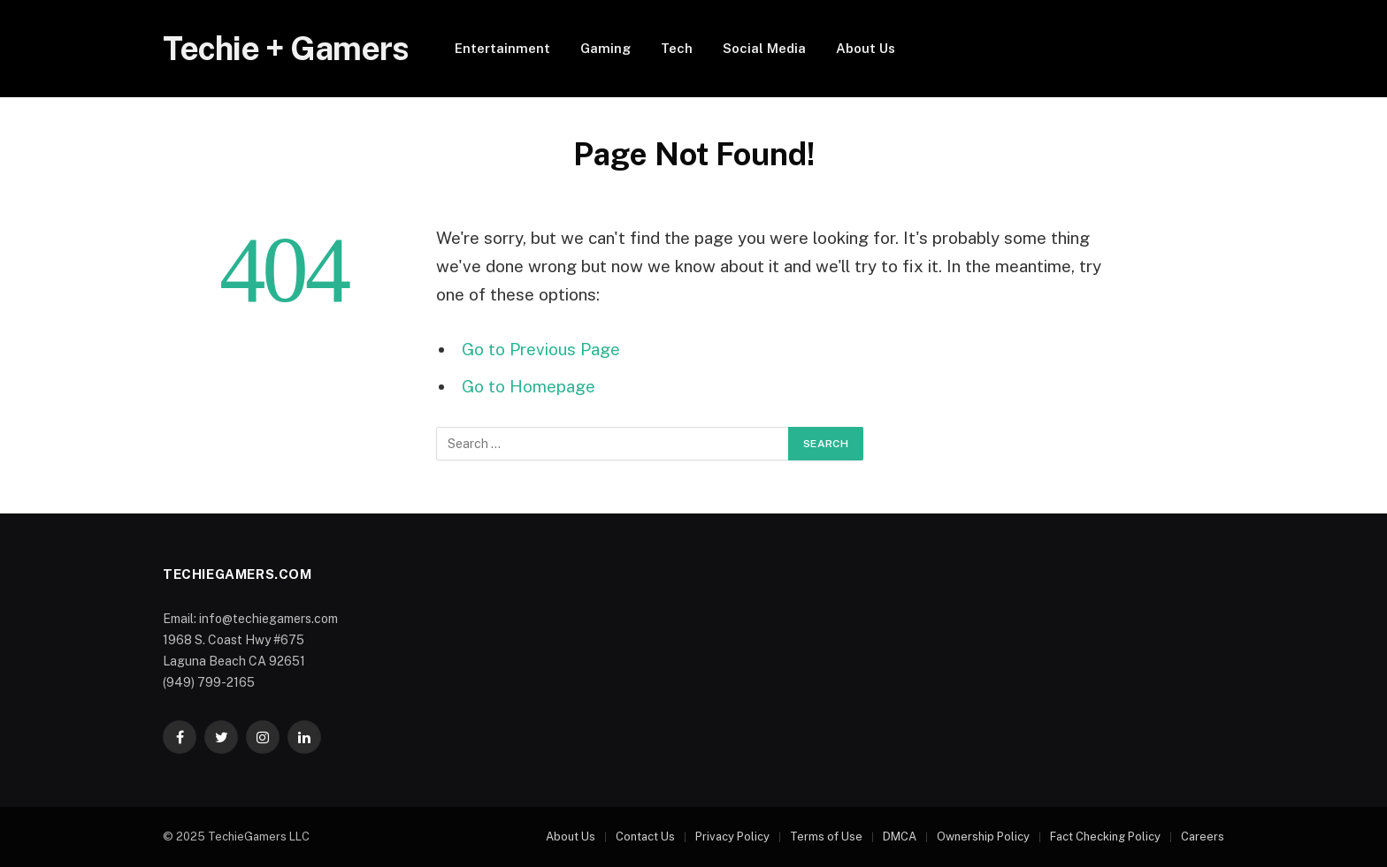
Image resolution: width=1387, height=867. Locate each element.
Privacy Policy (732, 836)
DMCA (899, 836)
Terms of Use (826, 836)
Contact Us (645, 836)
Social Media (764, 48)
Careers (1202, 836)
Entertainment (502, 48)
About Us (865, 48)
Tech (677, 48)
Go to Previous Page (541, 349)
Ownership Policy (983, 836)
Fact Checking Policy (1105, 836)
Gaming (605, 48)
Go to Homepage (528, 386)
